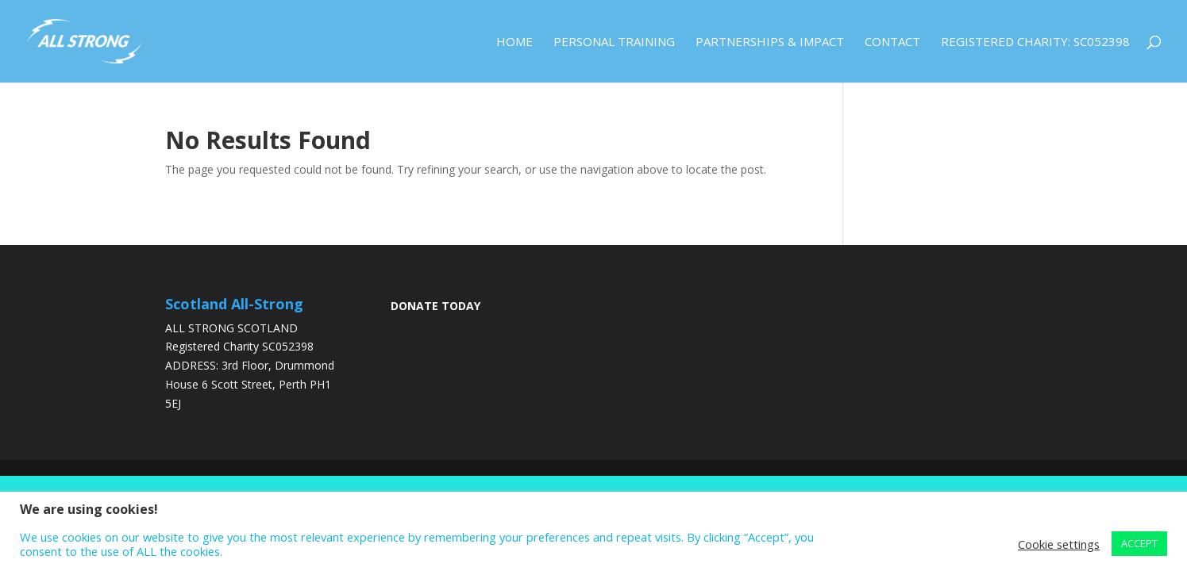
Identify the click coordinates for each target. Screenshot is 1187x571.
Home (514, 42)
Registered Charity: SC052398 (1035, 42)
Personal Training (614, 42)
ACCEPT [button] (1139, 543)
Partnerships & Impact (770, 42)
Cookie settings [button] (1059, 544)
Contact (892, 42)
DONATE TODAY (435, 305)
